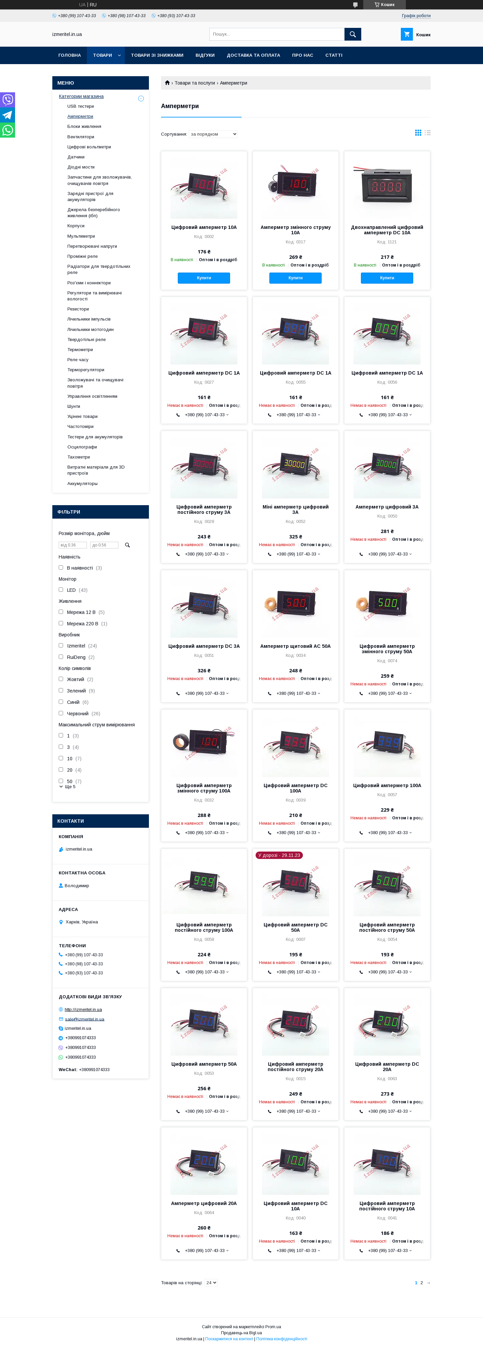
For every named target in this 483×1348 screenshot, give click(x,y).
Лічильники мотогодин (90, 329)
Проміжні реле (82, 256)
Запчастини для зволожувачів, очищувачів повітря (99, 180)
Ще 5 (70, 786)
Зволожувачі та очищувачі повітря (95, 382)
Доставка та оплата (253, 55)
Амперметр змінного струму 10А (296, 230)
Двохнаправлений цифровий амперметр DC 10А (387, 230)
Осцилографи (82, 446)
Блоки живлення (84, 126)
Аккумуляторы (82, 483)
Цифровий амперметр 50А (204, 1064)
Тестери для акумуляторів (95, 436)
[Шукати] (352, 34)
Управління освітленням (92, 396)
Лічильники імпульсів (89, 319)
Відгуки (205, 55)
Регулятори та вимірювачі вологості (94, 295)
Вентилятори (80, 136)
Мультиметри (81, 236)
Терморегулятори (85, 369)
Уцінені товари (82, 416)
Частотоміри (80, 426)
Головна (69, 55)
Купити (204, 278)
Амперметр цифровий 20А (204, 1203)
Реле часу (78, 359)
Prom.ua (273, 1327)
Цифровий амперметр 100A (387, 785)
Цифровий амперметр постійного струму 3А (204, 509)
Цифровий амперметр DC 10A (296, 1206)
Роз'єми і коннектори (89, 282)
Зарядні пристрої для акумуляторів (90, 196)
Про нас (302, 55)
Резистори (78, 308)
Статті (333, 55)
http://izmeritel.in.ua (83, 1009)
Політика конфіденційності (281, 1339)
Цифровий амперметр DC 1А (204, 373)
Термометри (80, 349)
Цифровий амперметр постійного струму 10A (387, 1206)
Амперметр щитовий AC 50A (295, 646)
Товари (102, 55)
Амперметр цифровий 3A (387, 507)
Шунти (73, 406)
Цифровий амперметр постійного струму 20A (295, 1066)
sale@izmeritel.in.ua (84, 1018)
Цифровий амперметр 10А (204, 227)
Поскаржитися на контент (229, 1339)
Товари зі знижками (157, 55)
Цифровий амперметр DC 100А (296, 788)
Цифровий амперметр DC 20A (387, 1066)
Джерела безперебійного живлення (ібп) (93, 212)
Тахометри (78, 457)
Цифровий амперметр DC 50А (296, 927)
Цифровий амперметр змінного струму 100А (204, 788)
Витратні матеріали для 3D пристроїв (96, 470)
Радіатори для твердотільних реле (98, 269)
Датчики (76, 156)
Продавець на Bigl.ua (241, 1333)
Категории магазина (81, 96)
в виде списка (428, 134)
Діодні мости (81, 167)
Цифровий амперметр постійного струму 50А (387, 927)
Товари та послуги (194, 83)
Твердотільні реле (86, 339)
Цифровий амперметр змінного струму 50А (387, 648)
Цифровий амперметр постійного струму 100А (204, 927)
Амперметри (80, 116)
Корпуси (76, 225)
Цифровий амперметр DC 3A (204, 646)
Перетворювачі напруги (92, 246)
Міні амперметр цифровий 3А (296, 509)
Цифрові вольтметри (89, 146)
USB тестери (80, 106)
